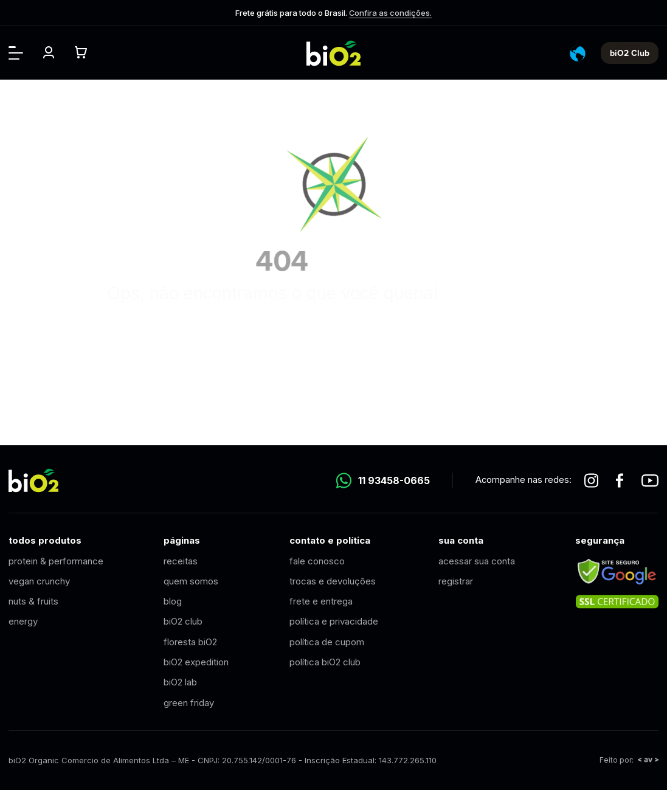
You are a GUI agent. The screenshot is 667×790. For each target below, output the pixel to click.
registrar (455, 581)
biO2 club (183, 621)
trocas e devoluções (332, 581)
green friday (189, 703)
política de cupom (326, 642)
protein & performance (56, 561)
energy (23, 621)
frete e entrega (321, 601)
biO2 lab (180, 682)
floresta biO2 (190, 642)
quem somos (191, 581)
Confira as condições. (390, 13)
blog (173, 601)
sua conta (460, 540)
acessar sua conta (476, 561)
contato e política (329, 540)
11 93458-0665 (383, 480)
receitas (181, 561)
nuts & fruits (33, 601)
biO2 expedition (196, 662)
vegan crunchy (39, 581)
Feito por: (629, 759)
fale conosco (317, 561)
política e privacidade (333, 621)
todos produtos (45, 540)
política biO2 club (325, 662)
